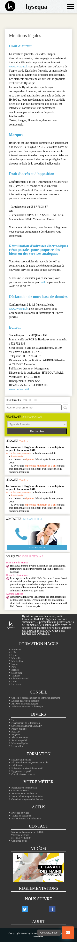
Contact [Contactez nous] (38, 826)
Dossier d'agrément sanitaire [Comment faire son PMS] (25, 700)
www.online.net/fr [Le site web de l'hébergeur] (19, 389)
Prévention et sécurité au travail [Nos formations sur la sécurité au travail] (27, 768)
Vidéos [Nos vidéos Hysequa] (38, 848)
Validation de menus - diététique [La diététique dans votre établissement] (27, 706)
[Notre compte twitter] (25, 909)
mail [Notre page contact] (42, 282)
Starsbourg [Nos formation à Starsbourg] (16, 672)
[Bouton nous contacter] (68, 932)
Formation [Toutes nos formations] (38, 754)
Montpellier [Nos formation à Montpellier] (17, 661)
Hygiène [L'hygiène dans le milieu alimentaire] (15, 734)
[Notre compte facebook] (52, 909)
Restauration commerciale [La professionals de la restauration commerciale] (24, 787)
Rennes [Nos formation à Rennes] (15, 669)
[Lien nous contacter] (68, 932)
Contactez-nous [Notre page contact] (19, 840)
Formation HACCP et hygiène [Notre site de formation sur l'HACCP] (26, 818)
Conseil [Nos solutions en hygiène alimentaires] (38, 692)
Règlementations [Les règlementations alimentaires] (38, 888)
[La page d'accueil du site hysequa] (8, 6)
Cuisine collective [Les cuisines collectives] (20, 790)
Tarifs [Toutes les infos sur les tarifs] (14, 720)
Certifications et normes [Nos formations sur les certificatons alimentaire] (23, 774)
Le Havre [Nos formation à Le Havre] (16, 684)
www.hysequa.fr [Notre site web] (18, 66)
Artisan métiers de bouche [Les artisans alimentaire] (24, 793)
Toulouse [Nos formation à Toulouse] (16, 675)
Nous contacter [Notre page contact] (37, 547)
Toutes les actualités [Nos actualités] (21, 815)
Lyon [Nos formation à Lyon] (14, 655)
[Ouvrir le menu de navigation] (70, 6)
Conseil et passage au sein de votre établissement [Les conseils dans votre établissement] (35, 697)
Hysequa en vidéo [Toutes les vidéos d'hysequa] (20, 812)
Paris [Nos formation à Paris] (13, 666)
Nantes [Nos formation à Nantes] (14, 664)
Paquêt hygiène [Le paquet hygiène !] (19, 728)
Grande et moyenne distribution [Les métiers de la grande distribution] (27, 799)
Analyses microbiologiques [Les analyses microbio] (24, 703)
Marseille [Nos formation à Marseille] (16, 658)
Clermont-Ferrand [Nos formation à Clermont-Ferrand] (20, 678)
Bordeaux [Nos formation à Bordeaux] (16, 649)
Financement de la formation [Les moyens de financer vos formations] (25, 722)
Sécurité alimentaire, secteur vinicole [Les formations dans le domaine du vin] (29, 762)
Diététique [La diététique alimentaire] (16, 765)
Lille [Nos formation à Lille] (13, 652)
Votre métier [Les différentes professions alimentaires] (38, 782)
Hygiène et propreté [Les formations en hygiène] (21, 771)
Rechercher (37, 431)
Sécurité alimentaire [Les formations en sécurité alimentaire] (21, 759)
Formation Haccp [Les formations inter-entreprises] (38, 643)
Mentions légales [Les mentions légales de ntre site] (19, 743)
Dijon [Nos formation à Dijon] (14, 681)
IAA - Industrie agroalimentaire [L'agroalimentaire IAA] (27, 796)
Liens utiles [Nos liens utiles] (17, 746)
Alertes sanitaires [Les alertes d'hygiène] (20, 737)
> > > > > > (37, 424)
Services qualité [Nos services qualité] (19, 740)
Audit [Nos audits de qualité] (38, 921)
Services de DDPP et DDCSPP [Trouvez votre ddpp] (26, 725)
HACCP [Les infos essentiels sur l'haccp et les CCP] (15, 731)
